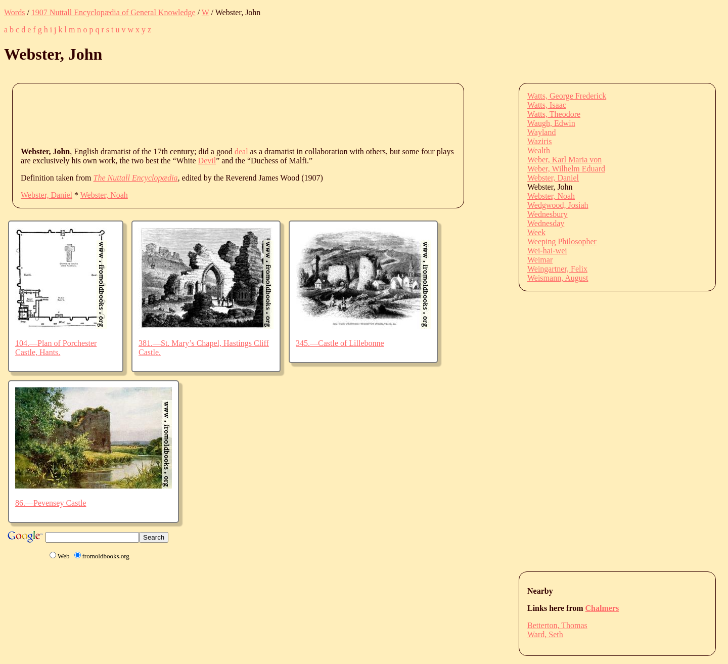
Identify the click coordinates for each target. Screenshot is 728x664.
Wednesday (545, 223)
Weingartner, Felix (557, 268)
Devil (207, 160)
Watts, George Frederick (566, 96)
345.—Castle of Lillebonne (340, 343)
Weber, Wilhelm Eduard (566, 168)
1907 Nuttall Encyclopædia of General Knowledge (113, 12)
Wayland (541, 132)
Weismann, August (557, 278)
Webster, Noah (104, 195)
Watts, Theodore (553, 114)
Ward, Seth (545, 634)
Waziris (539, 141)
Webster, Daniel (46, 195)
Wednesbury (547, 214)
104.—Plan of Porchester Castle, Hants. (56, 348)
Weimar (540, 259)
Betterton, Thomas (557, 625)
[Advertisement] (205, 114)
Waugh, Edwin (551, 123)
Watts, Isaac (546, 105)
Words (14, 12)
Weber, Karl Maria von (564, 159)
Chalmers (602, 608)
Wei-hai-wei (547, 250)
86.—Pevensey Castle (50, 503)
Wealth (538, 150)
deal (241, 151)
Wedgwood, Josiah (557, 205)
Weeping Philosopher (562, 241)
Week (536, 232)
